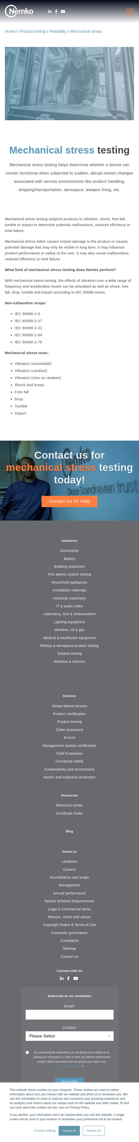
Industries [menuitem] (69, 541)
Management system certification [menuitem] (69, 746)
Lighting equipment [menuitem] (69, 622)
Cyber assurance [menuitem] (69, 730)
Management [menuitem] (69, 885)
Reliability (58, 31)
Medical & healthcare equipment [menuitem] (69, 638)
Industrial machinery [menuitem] (69, 598)
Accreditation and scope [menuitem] (69, 877)
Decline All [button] (94, 1130)
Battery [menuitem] (69, 559)
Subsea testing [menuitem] (69, 653)
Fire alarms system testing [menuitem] (69, 574)
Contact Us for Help (69, 501)
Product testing (33, 31)
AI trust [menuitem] (69, 738)
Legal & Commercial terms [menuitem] (69, 909)
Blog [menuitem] (69, 831)
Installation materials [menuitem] (69, 590)
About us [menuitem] (69, 851)
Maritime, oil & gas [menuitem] (69, 630)
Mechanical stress (86, 31)
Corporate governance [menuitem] (69, 933)
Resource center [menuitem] (69, 805)
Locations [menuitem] (69, 861)
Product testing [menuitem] (69, 722)
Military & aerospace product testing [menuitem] (69, 646)
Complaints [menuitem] (69, 941)
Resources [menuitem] (69, 795)
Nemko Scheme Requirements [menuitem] (69, 901)
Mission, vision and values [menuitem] (69, 917)
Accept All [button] (69, 1130)
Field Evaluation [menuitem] (69, 753)
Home (10, 31)
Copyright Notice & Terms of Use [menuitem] (69, 925)
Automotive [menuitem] (69, 551)
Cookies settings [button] (45, 1130)
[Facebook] (56, 12)
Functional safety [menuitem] (70, 761)
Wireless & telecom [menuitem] (69, 661)
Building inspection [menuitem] (69, 566)
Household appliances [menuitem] (69, 582)
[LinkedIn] (50, 12)
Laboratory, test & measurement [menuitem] (69, 614)
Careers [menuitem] (69, 869)
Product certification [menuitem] (69, 714)
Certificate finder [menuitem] (69, 813)
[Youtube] (63, 12)
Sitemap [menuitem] (69, 948)
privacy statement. (71, 1066)
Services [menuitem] (69, 696)
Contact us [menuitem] (69, 956)
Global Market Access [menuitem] (69, 706)
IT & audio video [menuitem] (69, 606)
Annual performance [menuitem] (69, 893)
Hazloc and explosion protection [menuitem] (69, 777)
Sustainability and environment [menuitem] (69, 769)
